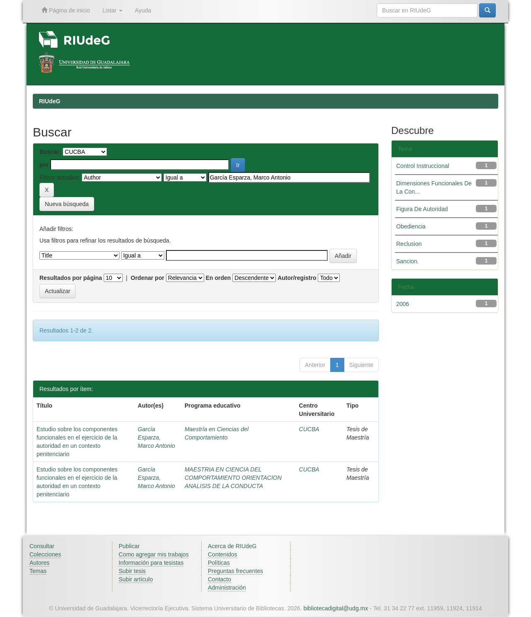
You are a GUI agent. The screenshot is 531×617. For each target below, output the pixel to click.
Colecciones (45, 554)
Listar (112, 10)
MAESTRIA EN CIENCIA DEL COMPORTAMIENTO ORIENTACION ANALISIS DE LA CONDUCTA (233, 477)
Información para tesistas (151, 562)
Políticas (219, 562)
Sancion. (407, 261)
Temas (37, 571)
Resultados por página (70, 277)
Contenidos (222, 554)
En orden (218, 277)
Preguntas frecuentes (235, 571)
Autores (39, 562)
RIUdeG (49, 101)
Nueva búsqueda (67, 204)
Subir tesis (132, 571)
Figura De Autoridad (422, 209)
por (44, 164)
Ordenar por (147, 277)
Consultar (41, 546)
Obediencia (411, 226)
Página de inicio (65, 10)
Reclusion (408, 243)
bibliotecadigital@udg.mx (335, 608)
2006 (402, 304)
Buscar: (50, 151)
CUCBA (309, 429)
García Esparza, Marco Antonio (156, 437)
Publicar (129, 546)
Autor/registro (297, 277)
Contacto (219, 579)
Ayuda (143, 10)
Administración (227, 587)
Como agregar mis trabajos (154, 554)
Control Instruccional (422, 166)
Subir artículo (136, 579)
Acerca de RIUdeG (232, 546)
